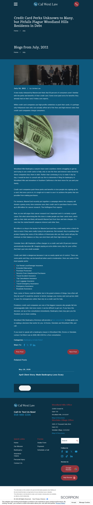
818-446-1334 (22, 414)
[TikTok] (67, 456)
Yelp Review (69, 478)
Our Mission (18, 446)
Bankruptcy (18, 450)
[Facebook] (62, 451)
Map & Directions (58, 418)
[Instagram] (62, 456)
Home (16, 443)
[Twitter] (71, 451)
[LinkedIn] (71, 456)
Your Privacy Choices (40, 499)
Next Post (73, 352)
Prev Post (19, 352)
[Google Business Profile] (67, 451)
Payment (40, 446)
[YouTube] (76, 451)
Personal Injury (19, 459)
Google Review (71, 469)
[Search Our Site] (77, 441)
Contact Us (18, 463)
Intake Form (41, 443)
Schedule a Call (43, 450)
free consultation (58, 320)
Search (64, 441)
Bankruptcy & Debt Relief (33, 340)
